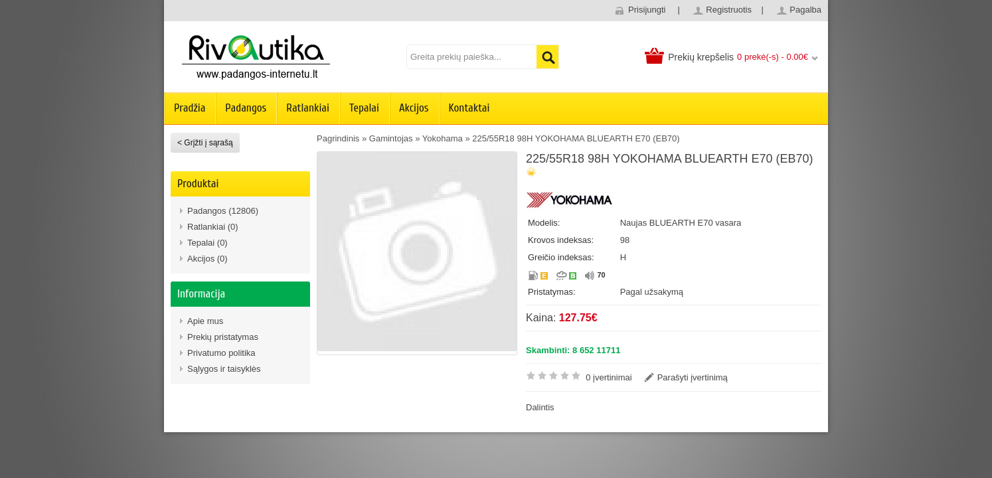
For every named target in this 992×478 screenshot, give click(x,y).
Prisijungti (646, 10)
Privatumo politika (221, 353)
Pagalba (805, 10)
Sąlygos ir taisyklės (224, 369)
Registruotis (729, 10)
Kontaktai (469, 108)
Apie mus (205, 321)
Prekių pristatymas (222, 337)
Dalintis (540, 407)
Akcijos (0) (207, 259)
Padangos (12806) (222, 211)
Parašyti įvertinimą (692, 377)
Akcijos (414, 108)
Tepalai (364, 108)
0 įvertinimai (608, 377)
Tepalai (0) (207, 243)
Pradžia (189, 108)
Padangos (245, 108)
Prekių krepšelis (701, 57)
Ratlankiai (307, 108)
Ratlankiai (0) (212, 227)
